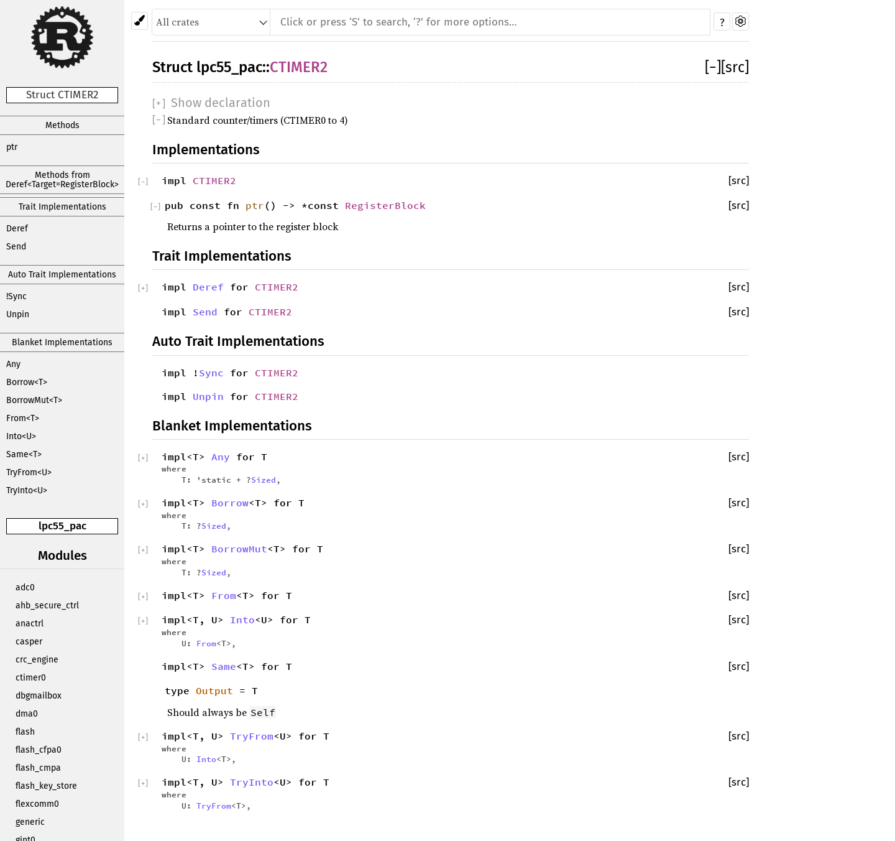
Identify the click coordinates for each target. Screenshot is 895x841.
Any (13, 364)
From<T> (22, 418)
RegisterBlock (385, 205)
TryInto (251, 782)
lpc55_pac (62, 525)
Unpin (17, 314)
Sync (211, 372)
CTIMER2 (299, 67)
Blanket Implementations (62, 342)
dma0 (27, 714)
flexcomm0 (37, 804)
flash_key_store (46, 786)
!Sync (16, 296)
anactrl (30, 623)
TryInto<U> (26, 490)
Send (16, 246)
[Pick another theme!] (139, 21)
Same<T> (24, 454)
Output (214, 690)
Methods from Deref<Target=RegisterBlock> (62, 180)
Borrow (230, 502)
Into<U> (21, 436)
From (223, 595)
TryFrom (251, 736)
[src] (735, 67)
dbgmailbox (39, 695)
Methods (62, 125)
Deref (17, 228)
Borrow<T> (26, 382)
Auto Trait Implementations (62, 274)
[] (713, 67)
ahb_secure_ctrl (47, 605)
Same (223, 666)
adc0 (25, 587)
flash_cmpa (38, 768)
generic (30, 822)
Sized (263, 480)
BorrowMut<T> (34, 400)
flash (25, 732)
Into (242, 619)
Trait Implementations (62, 207)
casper (29, 641)
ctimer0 (31, 677)
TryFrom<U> (29, 472)
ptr (11, 147)
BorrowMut (239, 548)
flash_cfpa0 (39, 750)
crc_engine (37, 659)
